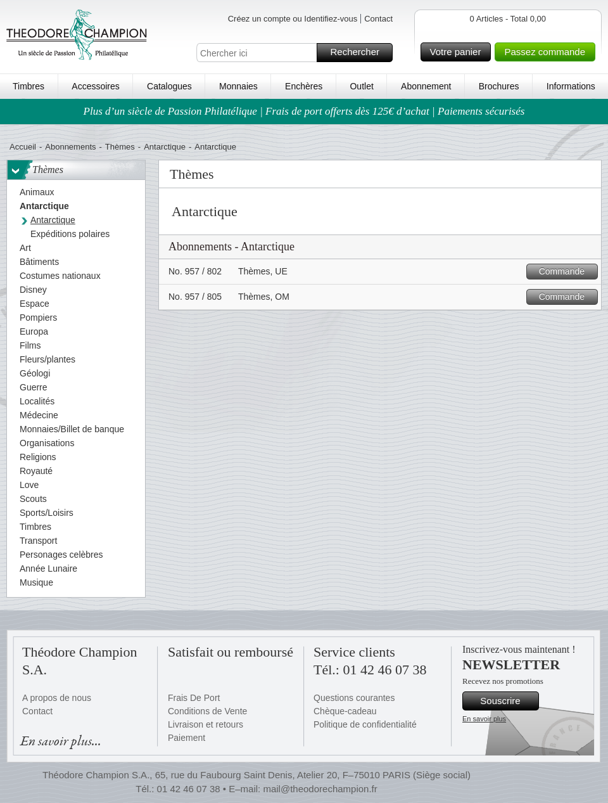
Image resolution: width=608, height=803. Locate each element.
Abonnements (70, 146)
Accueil (23, 146)
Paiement (186, 738)
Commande (566, 271)
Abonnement (426, 86)
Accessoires (95, 86)
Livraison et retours (205, 724)
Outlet (361, 86)
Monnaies (238, 86)
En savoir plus (484, 719)
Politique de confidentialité (365, 724)
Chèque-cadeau (345, 711)
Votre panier (459, 51)
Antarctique (165, 146)
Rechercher (359, 52)
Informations (571, 86)
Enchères (303, 86)
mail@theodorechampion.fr (320, 788)
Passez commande (548, 51)
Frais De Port (194, 698)
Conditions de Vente (207, 711)
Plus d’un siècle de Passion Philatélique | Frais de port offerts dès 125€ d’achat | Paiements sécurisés (304, 111)
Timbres (28, 86)
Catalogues (169, 86)
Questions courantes (354, 698)
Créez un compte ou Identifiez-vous (293, 18)
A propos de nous (56, 698)
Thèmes (120, 146)
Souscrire (507, 700)
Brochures (499, 86)
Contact (378, 18)
